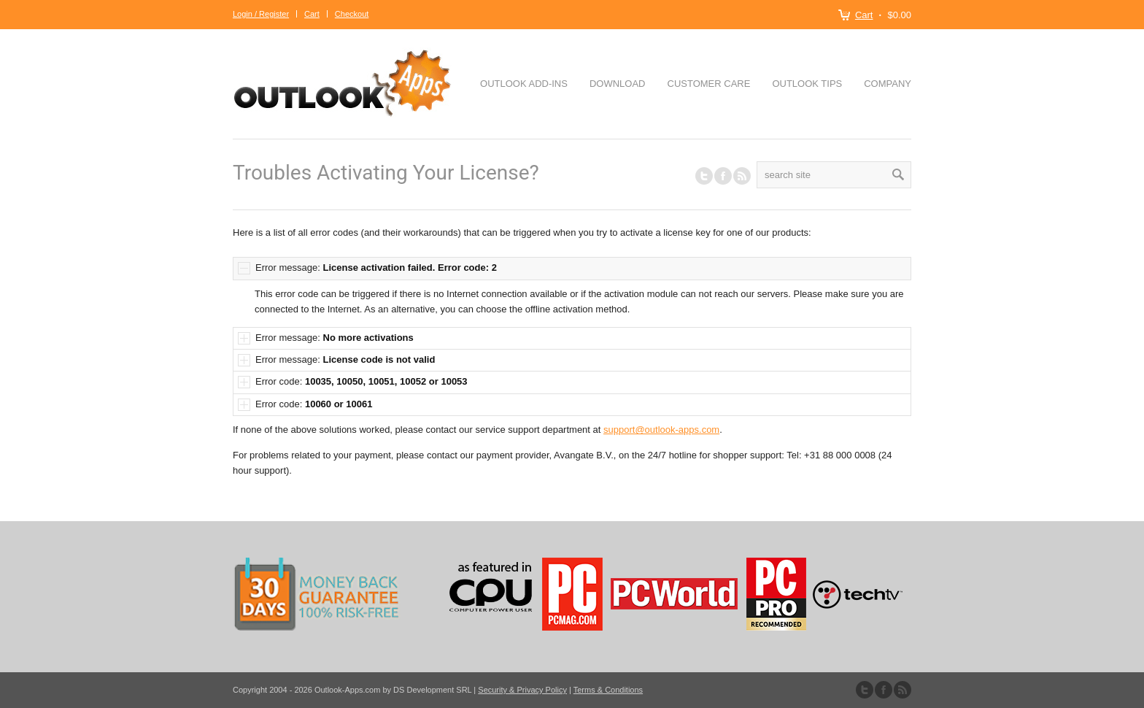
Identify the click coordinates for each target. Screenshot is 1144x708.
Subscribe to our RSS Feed (902, 690)
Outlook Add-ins (524, 83)
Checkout (351, 13)
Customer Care (709, 83)
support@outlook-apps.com (661, 429)
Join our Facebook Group (723, 176)
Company (887, 83)
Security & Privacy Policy (522, 689)
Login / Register (261, 13)
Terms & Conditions (608, 689)
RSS (742, 176)
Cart (864, 14)
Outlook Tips (807, 83)
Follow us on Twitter (704, 176)
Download (618, 83)
